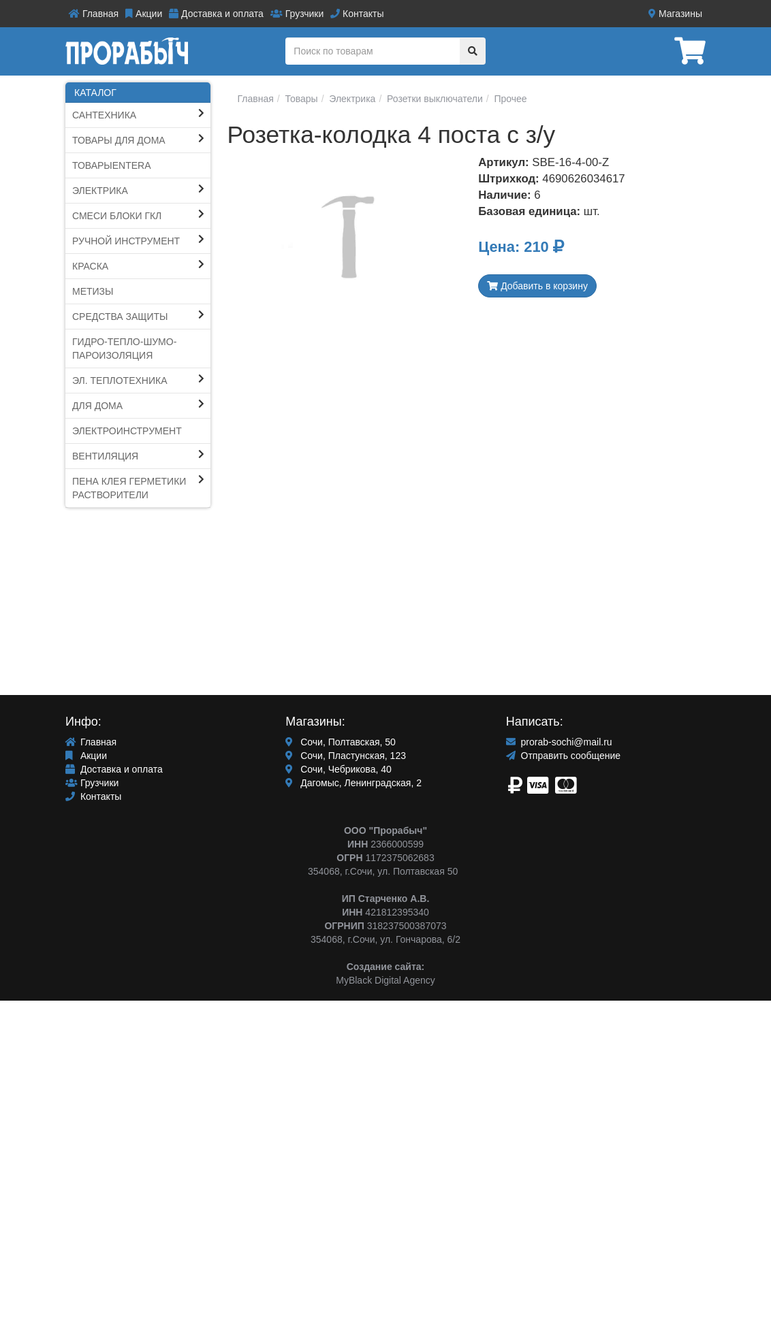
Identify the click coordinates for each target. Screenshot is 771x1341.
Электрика (100, 190)
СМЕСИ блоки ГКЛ (116, 215)
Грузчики (297, 13)
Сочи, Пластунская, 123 (345, 755)
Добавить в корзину (537, 285)
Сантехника (104, 115)
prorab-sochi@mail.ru (559, 742)
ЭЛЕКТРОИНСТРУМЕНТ (127, 430)
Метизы (92, 291)
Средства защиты (120, 316)
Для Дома (97, 405)
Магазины (675, 13)
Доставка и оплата (216, 13)
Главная (94, 13)
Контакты (356, 13)
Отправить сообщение (563, 755)
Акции (143, 13)
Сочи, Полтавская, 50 (340, 742)
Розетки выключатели (433, 98)
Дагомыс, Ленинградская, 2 (353, 782)
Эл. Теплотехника (120, 380)
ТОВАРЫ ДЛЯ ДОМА (119, 140)
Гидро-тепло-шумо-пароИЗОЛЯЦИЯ (124, 348)
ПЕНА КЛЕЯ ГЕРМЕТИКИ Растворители (129, 488)
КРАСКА (90, 266)
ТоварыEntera (111, 165)
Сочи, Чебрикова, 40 (338, 769)
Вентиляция (105, 456)
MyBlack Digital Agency (385, 980)
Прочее (509, 98)
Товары (300, 98)
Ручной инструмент (126, 241)
